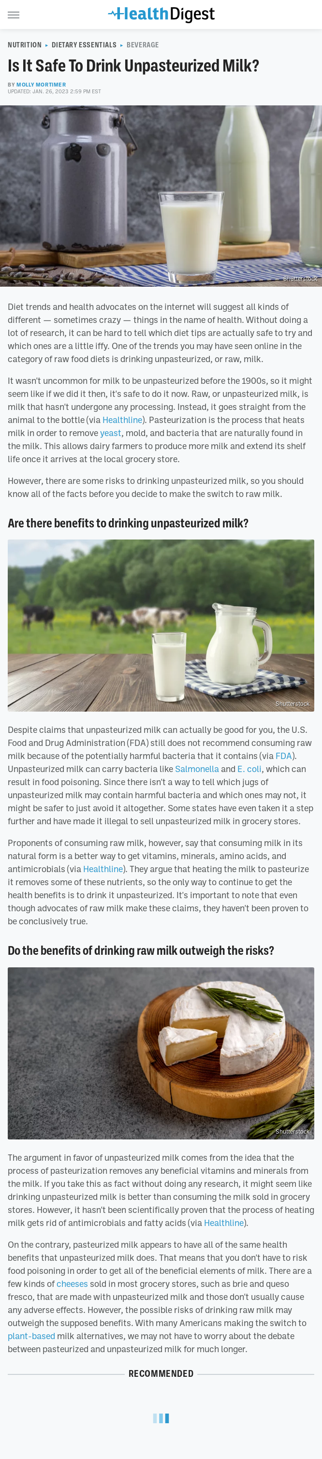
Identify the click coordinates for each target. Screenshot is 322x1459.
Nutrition (25, 45)
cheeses (72, 1283)
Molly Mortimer (41, 84)
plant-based (31, 1335)
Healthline (122, 419)
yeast (110, 432)
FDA (284, 755)
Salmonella (197, 768)
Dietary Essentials (84, 45)
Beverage (143, 45)
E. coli (249, 768)
